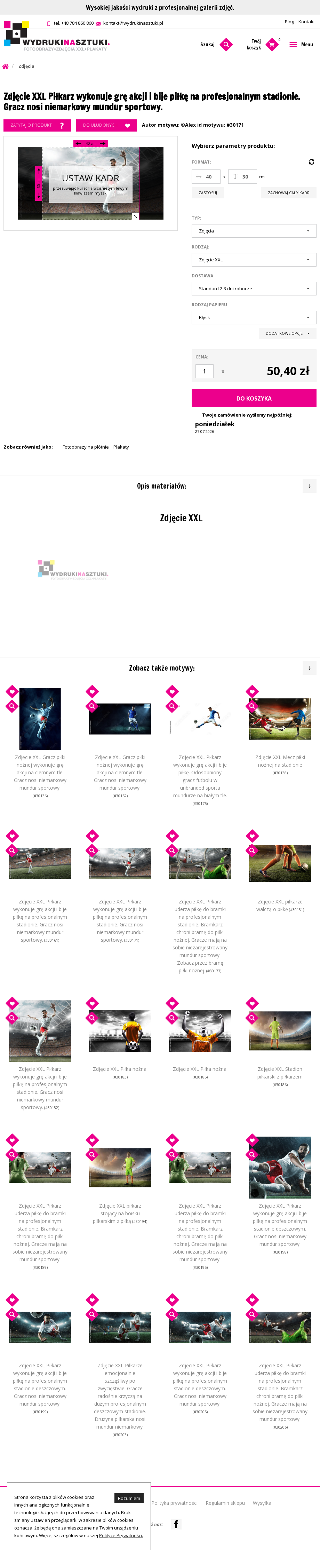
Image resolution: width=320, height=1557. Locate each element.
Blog (289, 21)
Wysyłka (262, 1503)
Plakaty (121, 447)
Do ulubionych (106, 125)
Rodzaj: (200, 247)
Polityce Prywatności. (121, 1535)
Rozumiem (129, 1498)
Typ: (196, 218)
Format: (201, 162)
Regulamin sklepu (225, 1503)
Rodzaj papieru (209, 305)
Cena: (201, 357)
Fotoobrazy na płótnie (86, 447)
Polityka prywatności (174, 1503)
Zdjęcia (26, 66)
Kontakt (306, 21)
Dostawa (202, 276)
